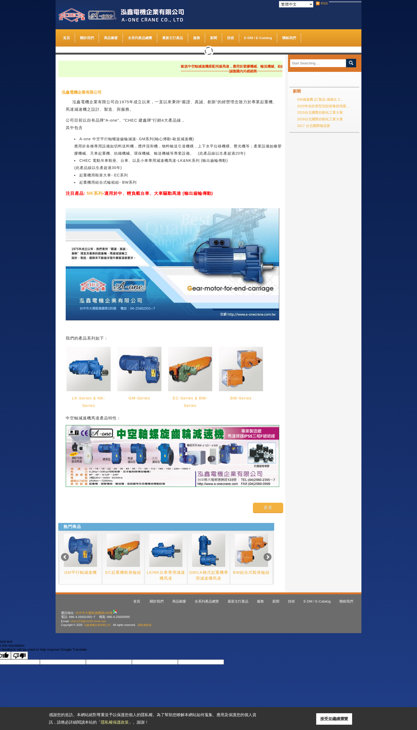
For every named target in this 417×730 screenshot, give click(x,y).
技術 (230, 38)
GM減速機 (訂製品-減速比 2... (320, 99)
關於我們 (87, 36)
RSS (323, 3)
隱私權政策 (145, 625)
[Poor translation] (19, 655)
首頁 (66, 38)
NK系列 (94, 193)
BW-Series (241, 398)
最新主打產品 (172, 38)
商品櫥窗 (111, 36)
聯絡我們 (289, 38)
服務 (196, 38)
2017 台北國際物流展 (313, 126)
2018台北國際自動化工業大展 (320, 119)
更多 (268, 507)
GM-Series (139, 398)
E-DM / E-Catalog (258, 36)
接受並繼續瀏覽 (334, 718)
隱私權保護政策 (115, 722)
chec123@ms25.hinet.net (88, 621)
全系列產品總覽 (140, 38)
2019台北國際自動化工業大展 (320, 112)
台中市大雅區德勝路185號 (94, 612)
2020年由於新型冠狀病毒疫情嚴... (323, 106)
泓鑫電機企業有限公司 (97, 625)
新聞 (213, 38)
